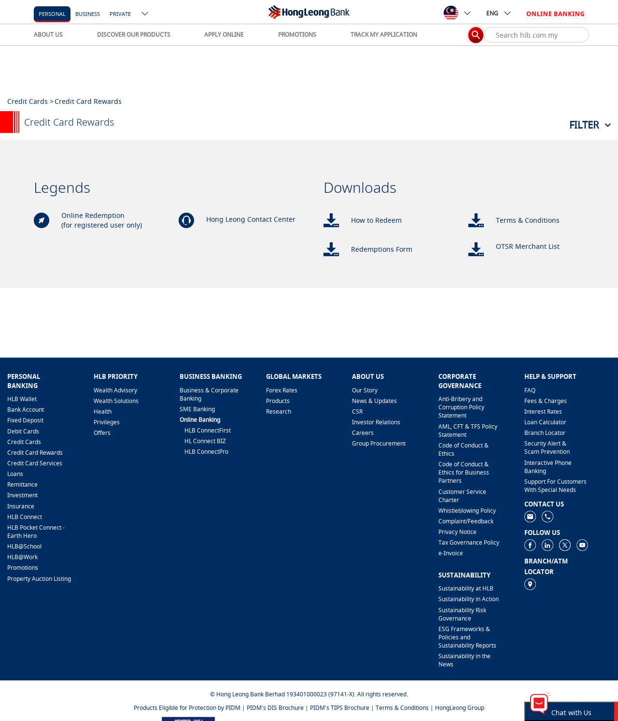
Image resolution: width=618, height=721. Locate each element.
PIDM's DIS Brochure (275, 708)
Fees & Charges (545, 401)
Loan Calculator (545, 422)
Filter (584, 124)
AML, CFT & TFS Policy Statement (467, 430)
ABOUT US (48, 34)
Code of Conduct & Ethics (463, 449)
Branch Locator (544, 433)
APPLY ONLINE (224, 34)
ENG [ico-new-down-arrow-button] (499, 13)
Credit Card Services (34, 463)
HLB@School (24, 546)
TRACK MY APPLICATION (384, 34)
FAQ (529, 390)
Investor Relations (376, 422)
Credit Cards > (30, 101)
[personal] (52, 13)
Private (120, 13)
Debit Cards (23, 431)
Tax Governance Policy (468, 542)
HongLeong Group (459, 708)
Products (278, 401)
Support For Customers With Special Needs (555, 485)
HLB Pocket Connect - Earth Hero (36, 531)
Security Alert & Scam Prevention (547, 447)
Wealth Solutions (116, 401)
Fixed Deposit (25, 420)
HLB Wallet (22, 399)
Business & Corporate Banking (209, 394)
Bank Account (25, 409)
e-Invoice (450, 553)
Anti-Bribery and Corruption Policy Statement (461, 407)
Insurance (20, 506)
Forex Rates (281, 390)
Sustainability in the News (464, 660)
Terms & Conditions (402, 708)
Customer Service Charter (462, 496)
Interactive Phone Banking (548, 467)
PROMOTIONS (297, 34)
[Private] (120, 13)
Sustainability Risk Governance (462, 614)
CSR (357, 411)
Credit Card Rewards (35, 452)
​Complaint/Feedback (465, 521)
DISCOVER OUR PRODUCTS (133, 34)
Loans (15, 474)
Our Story (365, 390)
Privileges (107, 422)
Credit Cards (24, 442)
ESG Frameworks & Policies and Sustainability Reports (467, 637)
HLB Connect (24, 517)
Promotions (22, 567)
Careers (363, 433)
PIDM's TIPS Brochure (339, 708)
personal (52, 13)
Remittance (22, 484)
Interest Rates (543, 411)
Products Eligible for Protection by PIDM (187, 708)
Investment (22, 495)
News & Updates (374, 401)
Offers (102, 433)
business (87, 13)
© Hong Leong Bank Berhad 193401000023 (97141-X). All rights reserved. (309, 694)
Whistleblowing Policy (467, 510)
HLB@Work (22, 557)
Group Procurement (379, 443)
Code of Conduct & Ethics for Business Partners (463, 472)
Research (278, 411)
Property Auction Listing (39, 579)
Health (103, 411)
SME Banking (197, 409)
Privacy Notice (457, 532)
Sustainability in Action (468, 599)
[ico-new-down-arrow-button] (145, 14)
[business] (87, 13)
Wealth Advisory (115, 390)
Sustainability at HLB (465, 588)
